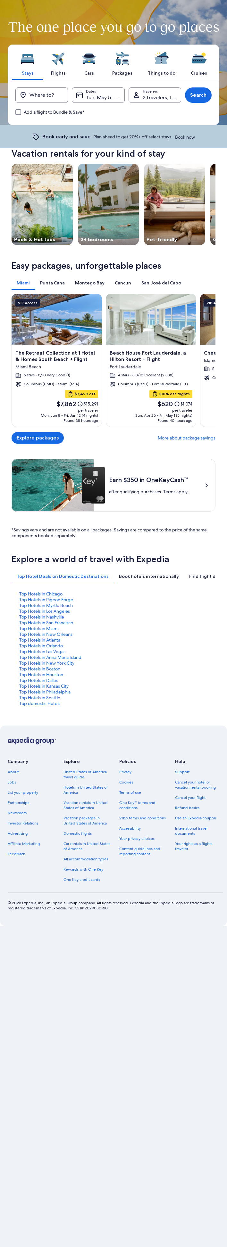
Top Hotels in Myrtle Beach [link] (46, 680)
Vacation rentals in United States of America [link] (85, 880)
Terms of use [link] (130, 867)
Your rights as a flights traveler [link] (193, 921)
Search (198, 95)
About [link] (13, 846)
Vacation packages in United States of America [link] (85, 895)
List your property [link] (23, 867)
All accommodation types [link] (85, 933)
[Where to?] (41, 95)
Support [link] (182, 846)
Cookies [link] (126, 856)
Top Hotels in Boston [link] (39, 743)
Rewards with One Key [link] (83, 944)
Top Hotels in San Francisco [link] (46, 697)
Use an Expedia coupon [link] (195, 892)
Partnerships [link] (18, 877)
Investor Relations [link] (23, 897)
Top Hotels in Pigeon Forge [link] (46, 674)
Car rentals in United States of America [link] (86, 921)
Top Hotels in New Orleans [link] (45, 709)
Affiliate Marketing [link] (24, 918)
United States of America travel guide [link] (85, 849)
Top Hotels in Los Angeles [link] (44, 686)
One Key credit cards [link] (81, 954)
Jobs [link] (12, 856)
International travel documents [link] (191, 905)
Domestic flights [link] (77, 908)
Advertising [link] (18, 908)
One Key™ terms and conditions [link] (137, 880)
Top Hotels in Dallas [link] (38, 755)
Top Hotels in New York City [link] (46, 738)
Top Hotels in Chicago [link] (41, 668)
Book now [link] (185, 137)
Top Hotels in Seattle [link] (39, 772)
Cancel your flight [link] (190, 872)
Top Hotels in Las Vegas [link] (42, 726)
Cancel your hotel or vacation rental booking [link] (195, 859)
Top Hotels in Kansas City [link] (44, 761)
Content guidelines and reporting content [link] (139, 926)
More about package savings (186, 438)
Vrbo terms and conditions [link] (142, 892)
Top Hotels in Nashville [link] (41, 691)
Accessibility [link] (130, 903)
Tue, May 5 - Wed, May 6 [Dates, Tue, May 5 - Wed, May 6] (105, 97)
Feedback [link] (16, 928)
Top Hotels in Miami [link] (38, 703)
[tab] (27, 62)
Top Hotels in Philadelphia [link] (45, 766)
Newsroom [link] (17, 887)
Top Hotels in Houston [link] (41, 749)
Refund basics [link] (187, 882)
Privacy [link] (125, 846)
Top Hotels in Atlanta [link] (39, 715)
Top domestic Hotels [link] (39, 778)
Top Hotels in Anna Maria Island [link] (50, 732)
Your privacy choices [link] (137, 913)
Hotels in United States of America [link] (85, 864)
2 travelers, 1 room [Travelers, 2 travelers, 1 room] (162, 97)
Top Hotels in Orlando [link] (41, 720)
